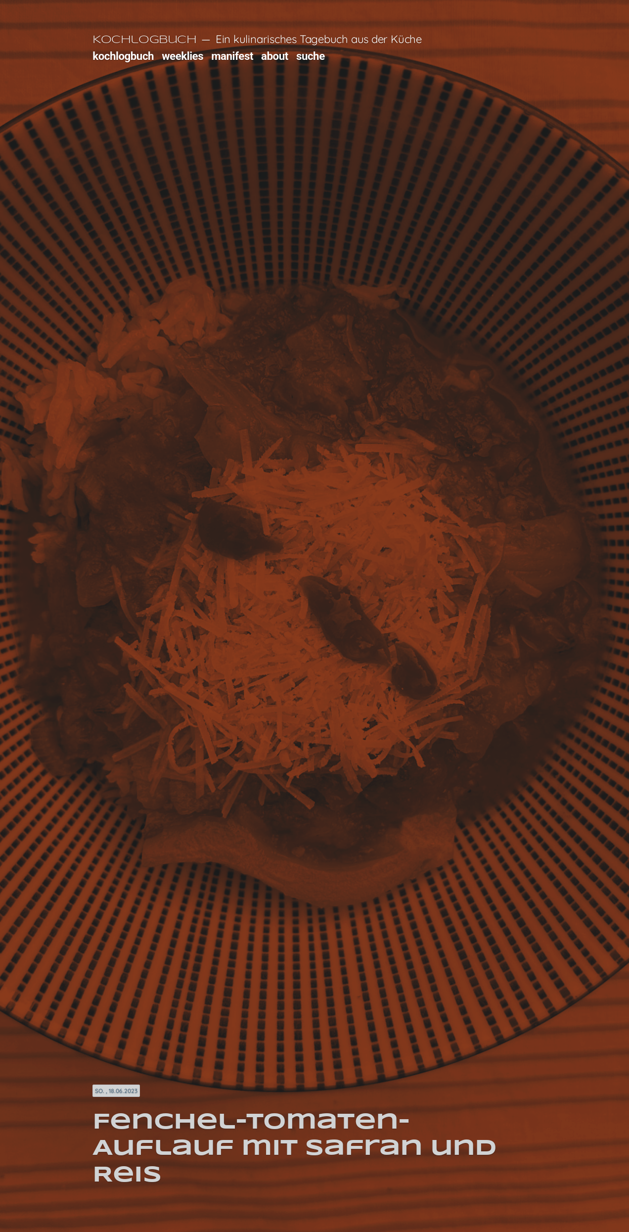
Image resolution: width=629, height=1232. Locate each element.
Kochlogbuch (144, 40)
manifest (232, 55)
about (274, 55)
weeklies (182, 55)
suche (310, 55)
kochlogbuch (123, 55)
